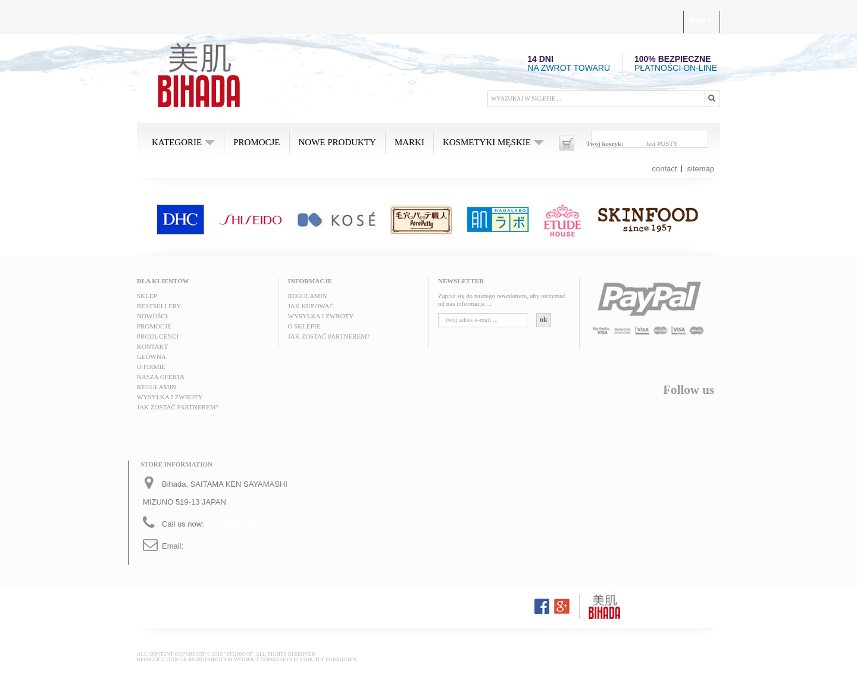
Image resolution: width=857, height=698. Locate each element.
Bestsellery (159, 305)
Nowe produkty (337, 142)
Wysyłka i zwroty (170, 396)
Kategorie (177, 142)
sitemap (700, 168)
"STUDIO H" (238, 654)
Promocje (256, 142)
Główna (151, 356)
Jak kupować (311, 305)
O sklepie (304, 326)
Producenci (158, 336)
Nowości (152, 316)
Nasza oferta (160, 376)
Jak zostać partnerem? (177, 407)
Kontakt (152, 346)
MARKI (409, 142)
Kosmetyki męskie (487, 142)
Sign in (701, 20)
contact (664, 168)
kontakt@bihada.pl (222, 546)
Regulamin (156, 386)
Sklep (147, 295)
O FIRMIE (151, 366)
